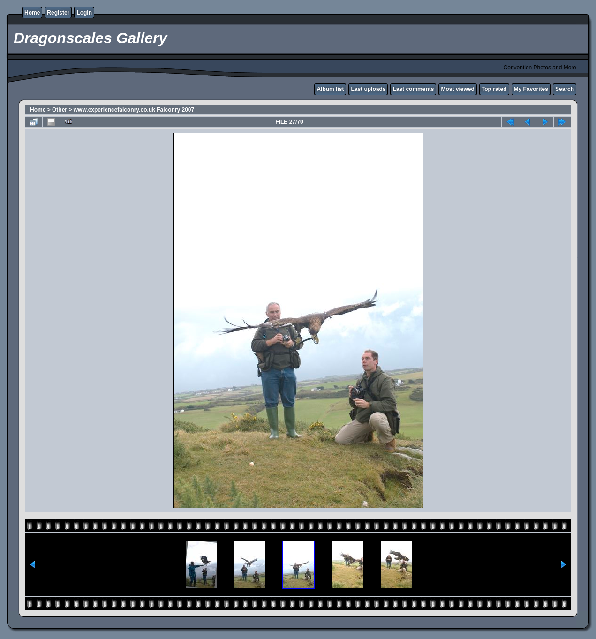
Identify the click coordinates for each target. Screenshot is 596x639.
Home (32, 12)
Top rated (494, 89)
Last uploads (368, 89)
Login (84, 12)
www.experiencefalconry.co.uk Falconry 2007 (134, 109)
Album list (330, 89)
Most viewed (457, 89)
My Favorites (531, 89)
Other (59, 109)
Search (564, 89)
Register (58, 12)
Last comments (413, 89)
